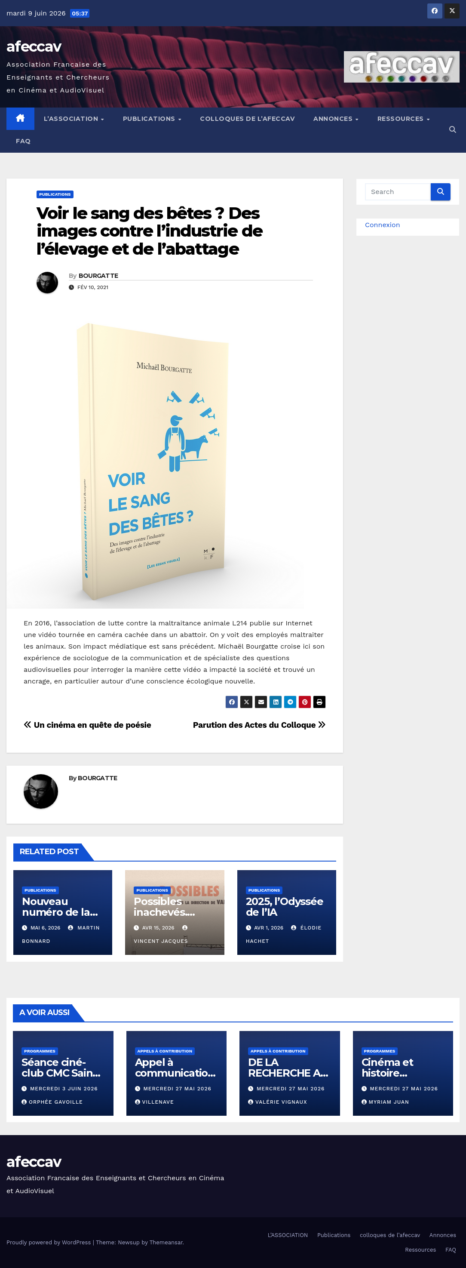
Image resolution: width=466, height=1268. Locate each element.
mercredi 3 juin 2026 (64, 1089)
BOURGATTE (98, 276)
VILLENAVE (154, 1102)
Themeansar (166, 1242)
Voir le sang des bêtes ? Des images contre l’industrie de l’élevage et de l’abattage (149, 231)
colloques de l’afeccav (247, 119)
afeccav (33, 46)
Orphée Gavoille (52, 1102)
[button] (452, 130)
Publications (150, 119)
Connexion (382, 225)
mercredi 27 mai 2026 (177, 1089)
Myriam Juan (385, 1102)
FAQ (23, 141)
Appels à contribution (165, 1051)
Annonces (334, 119)
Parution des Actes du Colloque (259, 725)
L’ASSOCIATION (72, 119)
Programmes (39, 1051)
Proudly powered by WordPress (49, 1242)
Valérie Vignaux (277, 1102)
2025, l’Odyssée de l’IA (284, 906)
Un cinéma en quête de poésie (87, 725)
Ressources (401, 119)
